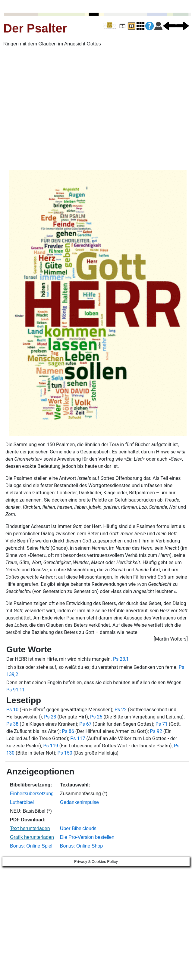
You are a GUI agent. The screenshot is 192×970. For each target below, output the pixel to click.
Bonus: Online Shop (81, 845)
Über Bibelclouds (78, 828)
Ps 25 (96, 717)
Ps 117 (77, 738)
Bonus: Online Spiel (31, 845)
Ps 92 (156, 731)
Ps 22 (121, 709)
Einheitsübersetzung (32, 793)
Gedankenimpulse (79, 802)
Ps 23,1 (121, 659)
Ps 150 (64, 753)
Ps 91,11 (15, 690)
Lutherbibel (22, 802)
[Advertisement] (56, 108)
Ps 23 (50, 717)
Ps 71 (162, 724)
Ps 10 (12, 709)
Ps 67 (85, 724)
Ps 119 (50, 746)
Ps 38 (12, 724)
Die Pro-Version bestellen (87, 837)
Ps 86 (68, 731)
